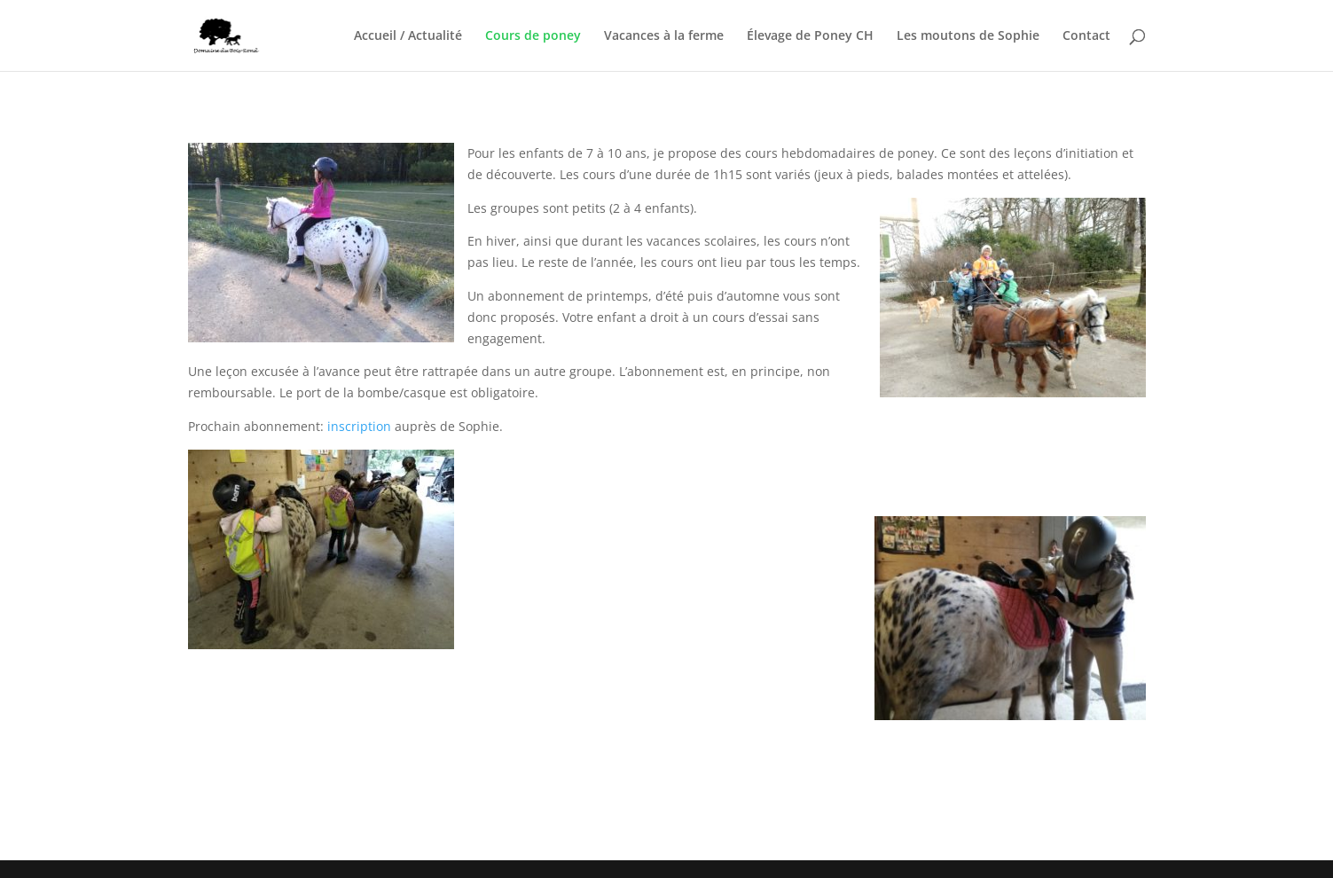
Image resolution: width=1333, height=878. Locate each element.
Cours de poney (533, 36)
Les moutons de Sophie (968, 36)
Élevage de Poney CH (810, 36)
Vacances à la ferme (664, 36)
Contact (1086, 36)
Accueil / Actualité (408, 36)
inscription (361, 426)
